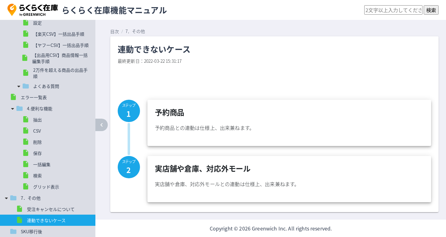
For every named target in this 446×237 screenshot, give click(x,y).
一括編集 (41, 164)
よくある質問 (46, 86)
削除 (37, 142)
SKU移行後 (31, 231)
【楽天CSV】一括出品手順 (58, 34)
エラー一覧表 (34, 97)
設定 (37, 23)
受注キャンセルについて (51, 209)
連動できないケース (46, 220)
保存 (37, 153)
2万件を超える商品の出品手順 (60, 73)
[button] (32, 10)
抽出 (37, 119)
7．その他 (31, 198)
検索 (37, 175)
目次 (114, 31)
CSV (37, 131)
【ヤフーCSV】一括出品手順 (61, 45)
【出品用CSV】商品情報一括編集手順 (60, 58)
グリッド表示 (46, 187)
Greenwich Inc (269, 228)
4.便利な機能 (39, 108)
